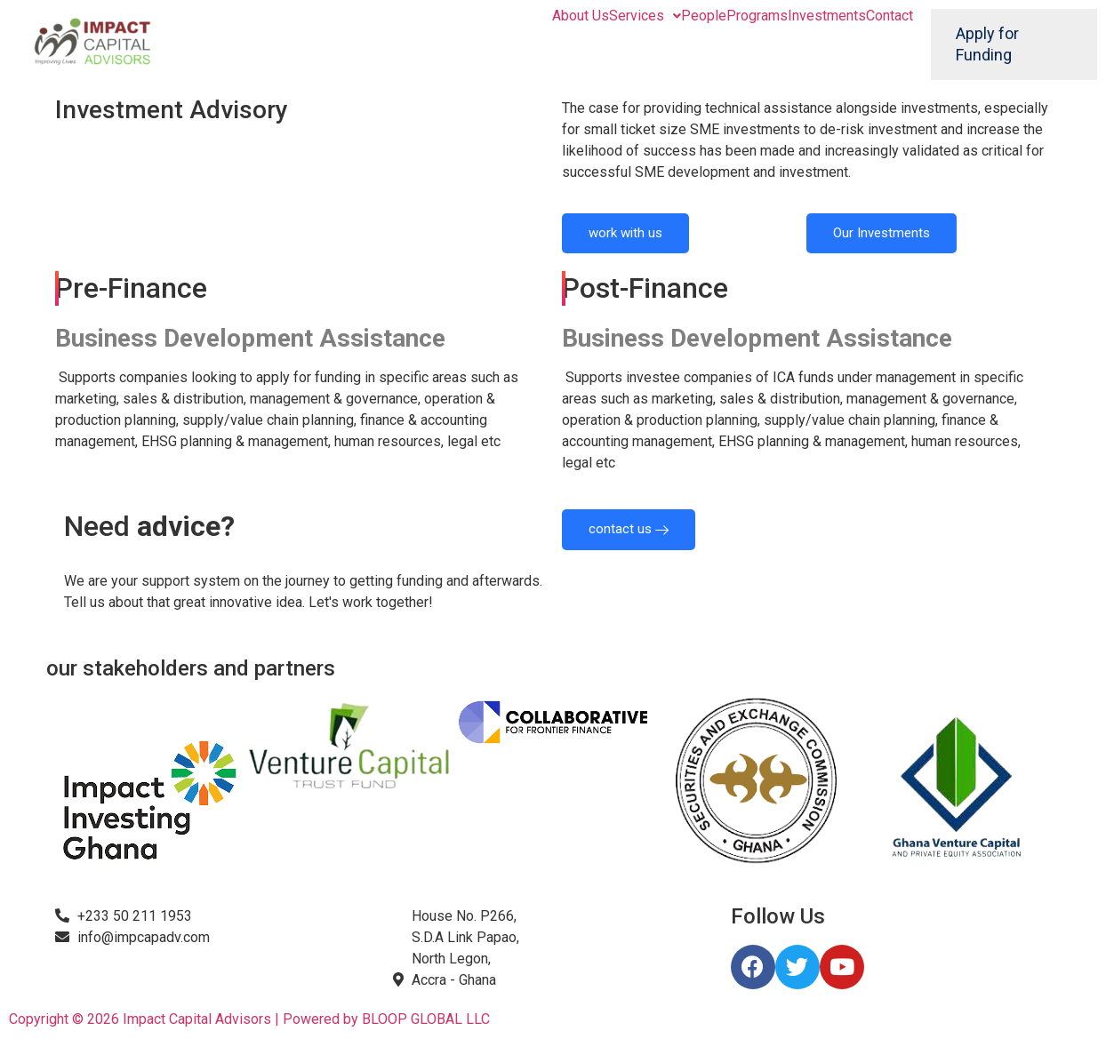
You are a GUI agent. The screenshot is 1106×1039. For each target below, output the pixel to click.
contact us (629, 529)
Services (645, 16)
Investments (827, 16)
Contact (889, 16)
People (703, 16)
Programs (757, 16)
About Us (580, 16)
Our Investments (881, 233)
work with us (625, 233)
